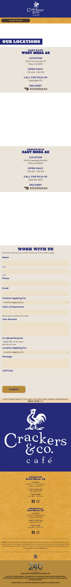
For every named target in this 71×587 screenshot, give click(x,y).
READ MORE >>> (35, 401)
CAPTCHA (7, 370)
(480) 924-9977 (35, 180)
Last (4, 275)
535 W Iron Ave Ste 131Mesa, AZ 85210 (35, 485)
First (4, 267)
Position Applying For (14, 298)
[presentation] (20, 377)
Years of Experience (13, 307)
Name (5, 257)
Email (5, 288)
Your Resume (9, 319)
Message (7, 356)
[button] (15, 20)
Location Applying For (14, 348)
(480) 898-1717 (35, 81)
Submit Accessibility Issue (50, 582)
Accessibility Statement (30, 582)
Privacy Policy (16, 582)
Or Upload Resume (12, 338)
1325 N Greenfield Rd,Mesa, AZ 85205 (35, 516)
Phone (5, 278)
